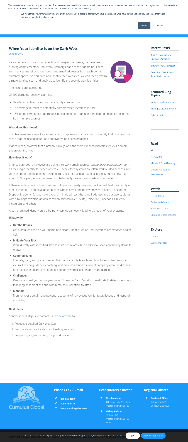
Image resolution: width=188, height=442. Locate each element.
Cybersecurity (158, 115)
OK (132, 436)
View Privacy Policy (153, 435)
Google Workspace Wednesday (160, 172)
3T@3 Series (157, 196)
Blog (153, 150)
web (68, 316)
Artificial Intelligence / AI (163, 102)
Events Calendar (159, 242)
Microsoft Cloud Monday (163, 163)
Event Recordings (159, 208)
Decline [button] (159, 25)
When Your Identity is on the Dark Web (43, 48)
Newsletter (156, 157)
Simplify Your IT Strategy (163, 65)
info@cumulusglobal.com (73, 408)
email (58, 316)
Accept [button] (144, 25)
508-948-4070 (67, 403)
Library (154, 236)
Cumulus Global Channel (163, 215)
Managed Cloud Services (163, 108)
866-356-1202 (67, 399)
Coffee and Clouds (160, 202)
